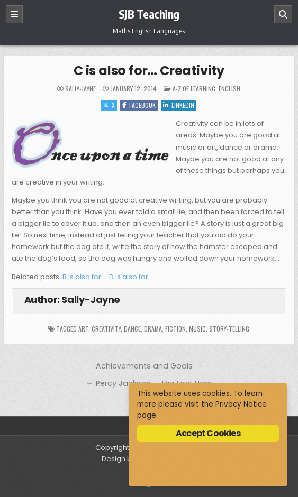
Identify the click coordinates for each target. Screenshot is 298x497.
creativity (106, 328)
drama (153, 328)
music (197, 328)
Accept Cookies (208, 433)
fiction (175, 328)
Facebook (139, 104)
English (229, 88)
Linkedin (178, 104)
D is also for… (131, 277)
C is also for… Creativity (149, 70)
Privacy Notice (241, 404)
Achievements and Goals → (149, 366)
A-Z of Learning (194, 88)
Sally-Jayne (80, 89)
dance (132, 328)
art (83, 328)
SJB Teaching (149, 13)
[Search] (283, 14)
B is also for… (84, 277)
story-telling (229, 328)
